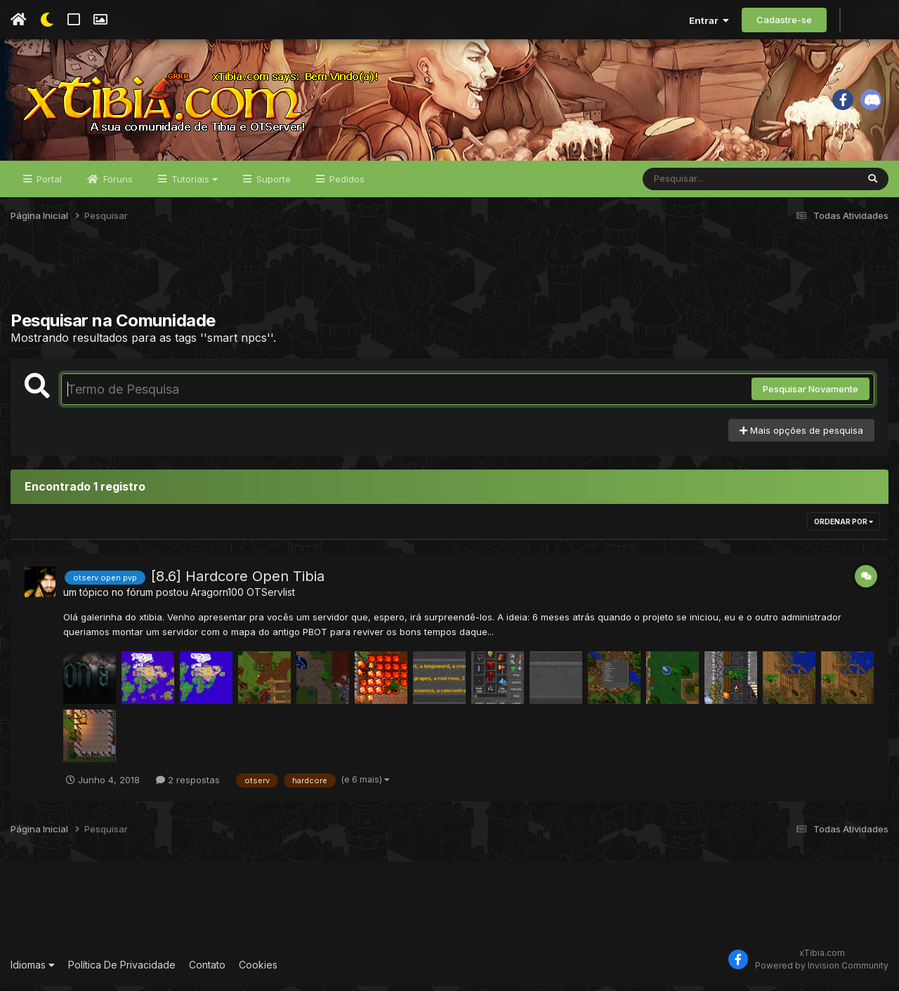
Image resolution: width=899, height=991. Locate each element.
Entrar (709, 20)
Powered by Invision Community (821, 970)
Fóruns (116, 183)
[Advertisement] (449, 280)
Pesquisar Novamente (810, 393)
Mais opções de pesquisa (801, 435)
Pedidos (346, 183)
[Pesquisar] (697, 184)
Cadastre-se (784, 19)
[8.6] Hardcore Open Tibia (237, 581)
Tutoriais (193, 183)
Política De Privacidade (122, 970)
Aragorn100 (217, 597)
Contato (207, 970)
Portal (48, 183)
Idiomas (33, 970)
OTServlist (271, 597)
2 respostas (188, 784)
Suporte (272, 183)
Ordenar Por (843, 526)
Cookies (258, 970)
